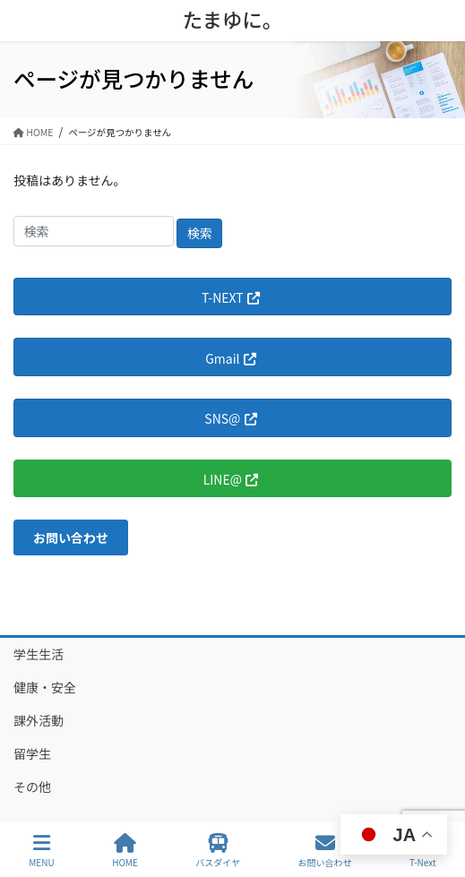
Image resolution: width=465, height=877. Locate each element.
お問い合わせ (325, 850)
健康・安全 (44, 687)
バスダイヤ (217, 850)
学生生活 (38, 654)
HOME (125, 850)
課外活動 (38, 720)
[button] (70, 537)
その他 (32, 786)
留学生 (32, 753)
